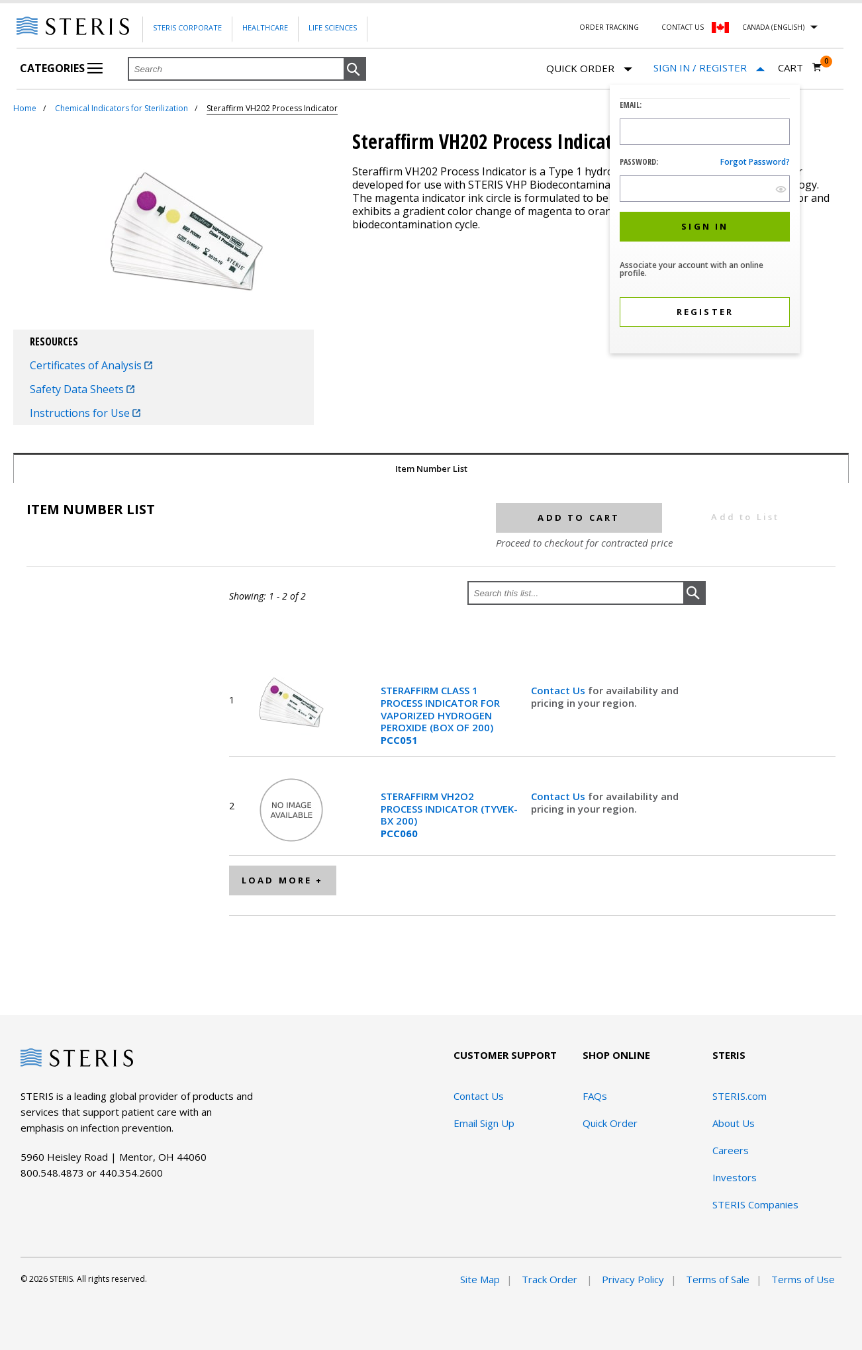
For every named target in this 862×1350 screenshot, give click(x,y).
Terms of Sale (717, 1279)
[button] (355, 69)
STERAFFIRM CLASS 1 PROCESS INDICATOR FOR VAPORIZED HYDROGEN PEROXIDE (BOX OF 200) (440, 715)
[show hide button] (781, 189)
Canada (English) (773, 27)
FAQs (595, 1095)
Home (24, 108)
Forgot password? (755, 161)
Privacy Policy (633, 1279)
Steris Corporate (187, 27)
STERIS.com (739, 1095)
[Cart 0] (800, 67)
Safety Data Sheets (82, 389)
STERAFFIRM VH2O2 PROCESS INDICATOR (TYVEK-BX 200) (449, 815)
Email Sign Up (484, 1123)
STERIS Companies (755, 1204)
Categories (61, 68)
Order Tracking (609, 27)
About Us (733, 1123)
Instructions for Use (85, 413)
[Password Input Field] (705, 188)
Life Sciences (333, 27)
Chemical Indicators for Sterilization (121, 108)
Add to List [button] (745, 517)
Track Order (551, 1279)
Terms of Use (803, 1279)
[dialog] (705, 220)
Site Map (480, 1279)
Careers (730, 1150)
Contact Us (682, 27)
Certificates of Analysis (91, 365)
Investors (734, 1177)
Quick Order (589, 69)
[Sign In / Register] (709, 68)
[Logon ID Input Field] (705, 131)
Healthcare (265, 27)
